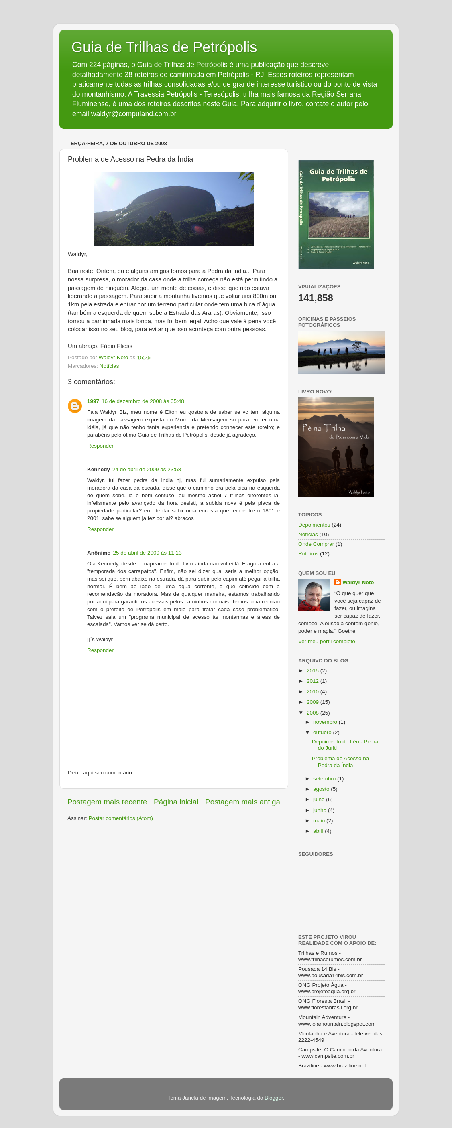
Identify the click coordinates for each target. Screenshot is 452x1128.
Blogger (274, 1098)
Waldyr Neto (358, 582)
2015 (313, 671)
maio (319, 821)
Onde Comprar (316, 544)
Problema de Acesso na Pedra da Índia (340, 761)
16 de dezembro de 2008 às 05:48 (143, 401)
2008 (313, 713)
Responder (100, 446)
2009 (313, 702)
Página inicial (176, 802)
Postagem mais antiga (242, 802)
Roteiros (308, 554)
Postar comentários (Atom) (121, 818)
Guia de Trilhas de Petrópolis (164, 47)
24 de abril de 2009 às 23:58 (146, 469)
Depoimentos (314, 525)
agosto (322, 789)
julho (319, 799)
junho (320, 810)
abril (319, 831)
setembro (325, 779)
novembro (326, 722)
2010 (313, 692)
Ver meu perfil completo (326, 641)
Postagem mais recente (107, 802)
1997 (93, 401)
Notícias (109, 366)
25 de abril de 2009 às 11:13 (147, 553)
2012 (313, 681)
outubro (323, 732)
